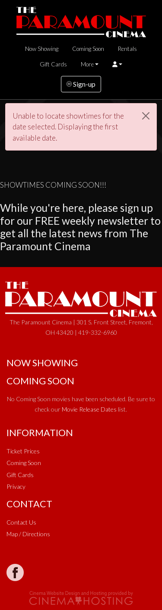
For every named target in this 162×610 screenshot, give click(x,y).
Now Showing (41, 48)
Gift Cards (53, 64)
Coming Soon (88, 48)
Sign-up (81, 84)
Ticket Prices (23, 451)
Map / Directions (28, 534)
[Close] (145, 116)
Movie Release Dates (89, 409)
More (87, 64)
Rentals (127, 48)
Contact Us (21, 522)
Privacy (15, 486)
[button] (117, 64)
